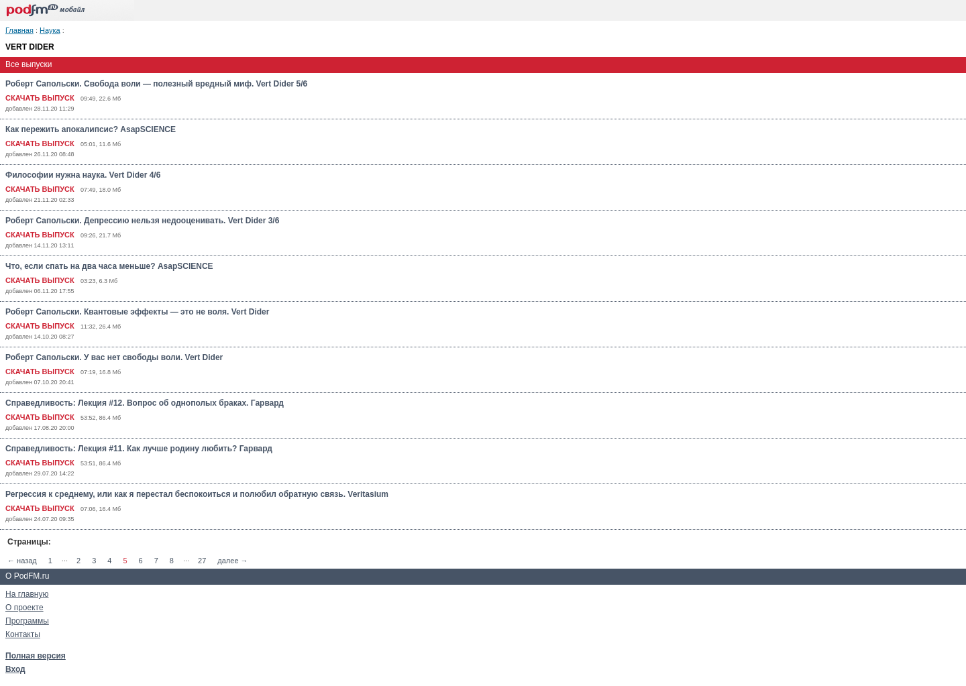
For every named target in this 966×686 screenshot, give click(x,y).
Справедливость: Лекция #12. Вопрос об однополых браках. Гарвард (144, 403)
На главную (26, 594)
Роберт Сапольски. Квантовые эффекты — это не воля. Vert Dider (137, 312)
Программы (27, 621)
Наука (50, 30)
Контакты (22, 634)
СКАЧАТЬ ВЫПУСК (39, 98)
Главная (19, 30)
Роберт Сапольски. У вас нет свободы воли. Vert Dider (114, 357)
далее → (232, 561)
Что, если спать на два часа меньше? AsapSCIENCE (109, 266)
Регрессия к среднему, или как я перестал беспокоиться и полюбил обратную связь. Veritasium (196, 494)
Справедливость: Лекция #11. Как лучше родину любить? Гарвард (138, 448)
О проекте (24, 607)
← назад (22, 561)
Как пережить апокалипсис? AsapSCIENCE (90, 129)
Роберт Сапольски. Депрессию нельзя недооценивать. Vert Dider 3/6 (142, 220)
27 (202, 561)
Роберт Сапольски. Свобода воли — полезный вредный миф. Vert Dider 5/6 (156, 84)
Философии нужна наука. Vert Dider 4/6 (82, 175)
